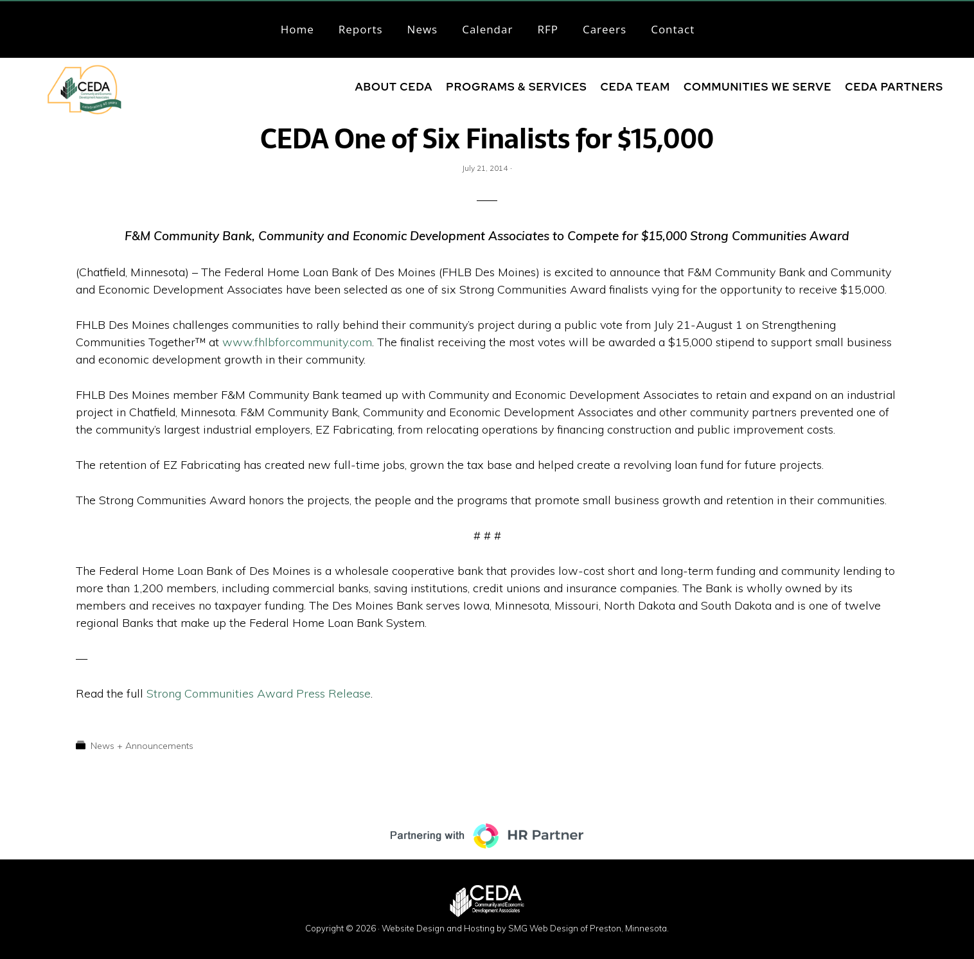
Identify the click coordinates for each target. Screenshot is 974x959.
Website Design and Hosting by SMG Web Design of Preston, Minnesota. (525, 928)
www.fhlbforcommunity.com (297, 342)
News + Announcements (142, 746)
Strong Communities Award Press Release (258, 693)
